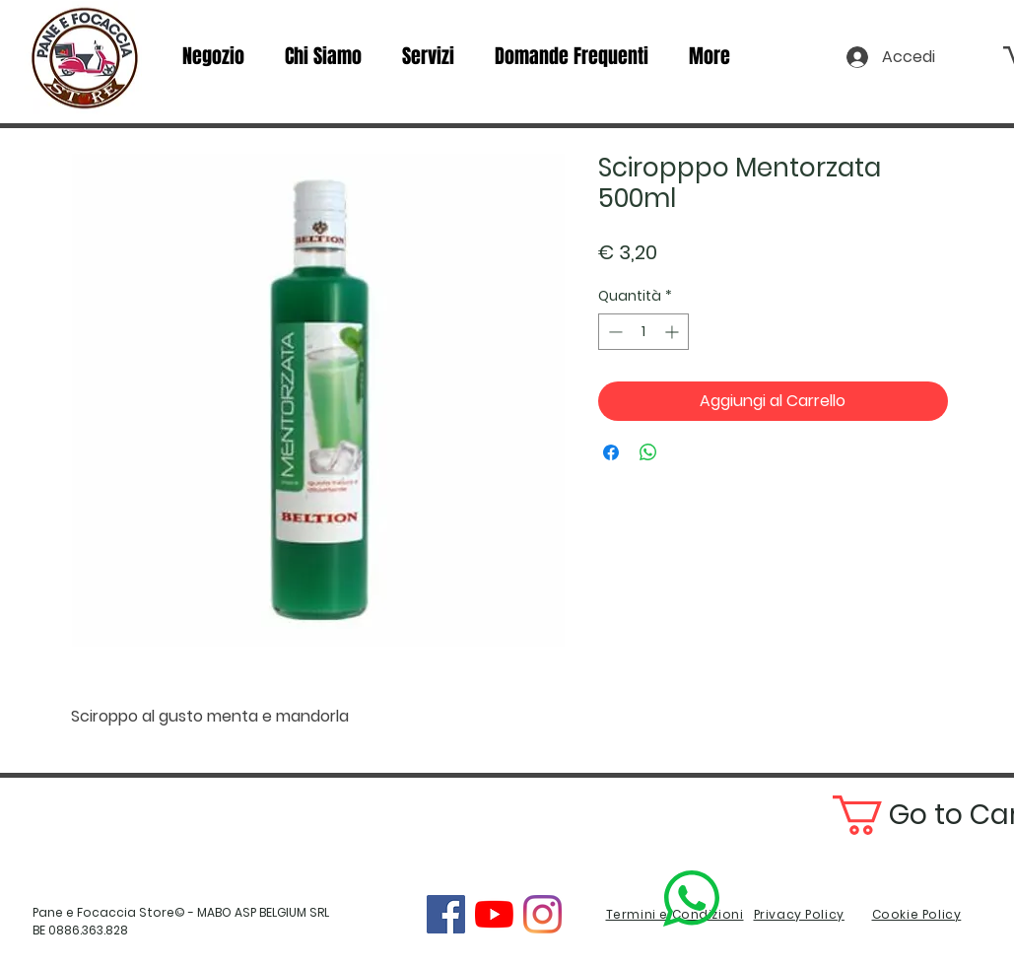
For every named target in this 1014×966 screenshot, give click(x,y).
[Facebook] (446, 914)
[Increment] (673, 331)
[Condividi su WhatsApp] (648, 452)
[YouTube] (494, 914)
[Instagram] (542, 914)
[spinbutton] (643, 331)
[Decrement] (613, 331)
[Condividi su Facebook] (611, 452)
